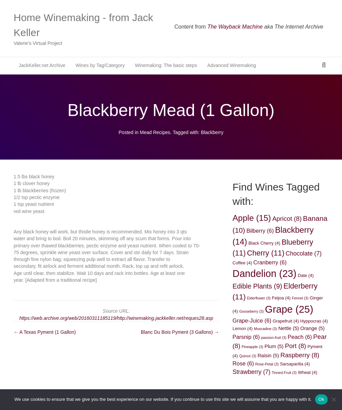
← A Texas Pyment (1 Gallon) (45, 332)
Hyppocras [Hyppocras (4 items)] (314, 321)
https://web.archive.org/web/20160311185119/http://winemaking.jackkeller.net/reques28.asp (116, 318)
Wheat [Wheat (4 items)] (307, 372)
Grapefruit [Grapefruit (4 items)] (286, 321)
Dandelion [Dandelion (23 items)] (264, 273)
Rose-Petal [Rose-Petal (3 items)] (267, 364)
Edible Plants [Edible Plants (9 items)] (257, 286)
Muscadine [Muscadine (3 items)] (265, 329)
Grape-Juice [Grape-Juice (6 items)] (251, 320)
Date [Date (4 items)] (306, 275)
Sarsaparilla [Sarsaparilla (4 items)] (295, 363)
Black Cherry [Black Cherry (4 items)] (264, 243)
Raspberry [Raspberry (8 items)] (299, 355)
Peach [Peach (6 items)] (300, 337)
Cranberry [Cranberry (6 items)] (270, 262)
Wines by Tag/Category (100, 65)
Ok (321, 399)
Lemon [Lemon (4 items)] (242, 328)
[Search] (323, 65)
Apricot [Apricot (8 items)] (287, 218)
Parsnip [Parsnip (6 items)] (246, 337)
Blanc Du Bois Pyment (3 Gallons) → (180, 332)
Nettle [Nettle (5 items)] (288, 328)
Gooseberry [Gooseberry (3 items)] (251, 311)
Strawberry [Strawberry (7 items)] (251, 371)
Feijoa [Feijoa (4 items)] (281, 297)
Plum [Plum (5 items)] (273, 346)
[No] (333, 399)
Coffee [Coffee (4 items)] (242, 262)
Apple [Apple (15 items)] (251, 218)
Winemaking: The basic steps (166, 65)
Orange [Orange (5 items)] (312, 328)
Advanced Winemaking (231, 65)
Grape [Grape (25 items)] (289, 309)
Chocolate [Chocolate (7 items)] (304, 253)
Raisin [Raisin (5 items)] (268, 355)
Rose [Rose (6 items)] (243, 363)
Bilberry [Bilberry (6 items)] (260, 231)
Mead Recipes (155, 132)
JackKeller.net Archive (42, 65)
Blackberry (212, 132)
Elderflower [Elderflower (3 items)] (259, 298)
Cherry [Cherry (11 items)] (265, 253)
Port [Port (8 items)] (295, 345)
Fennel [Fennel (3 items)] (300, 298)
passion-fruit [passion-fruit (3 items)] (273, 337)
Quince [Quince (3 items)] (247, 356)
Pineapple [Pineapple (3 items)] (252, 347)
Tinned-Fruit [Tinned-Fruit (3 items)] (284, 373)
